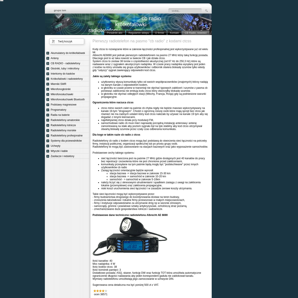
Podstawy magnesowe (63, 104)
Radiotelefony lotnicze (63, 125)
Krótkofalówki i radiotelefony (67, 78)
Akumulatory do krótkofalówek (68, 53)
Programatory (58, 109)
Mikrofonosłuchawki (62, 94)
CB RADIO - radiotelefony (65, 63)
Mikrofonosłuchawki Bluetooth (68, 99)
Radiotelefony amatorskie (65, 120)
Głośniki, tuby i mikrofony (65, 68)
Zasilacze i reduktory (62, 156)
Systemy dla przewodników (66, 140)
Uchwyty (55, 145)
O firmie (159, 32)
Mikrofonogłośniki (61, 89)
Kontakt (174, 32)
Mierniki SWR (58, 84)
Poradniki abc (115, 32)
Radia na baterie (60, 114)
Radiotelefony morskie (63, 130)
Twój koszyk (65, 41)
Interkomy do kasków (63, 73)
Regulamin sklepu (139, 32)
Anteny (55, 58)
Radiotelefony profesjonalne (67, 135)
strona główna (63, 10)
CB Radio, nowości (196, 32)
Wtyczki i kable (59, 151)
